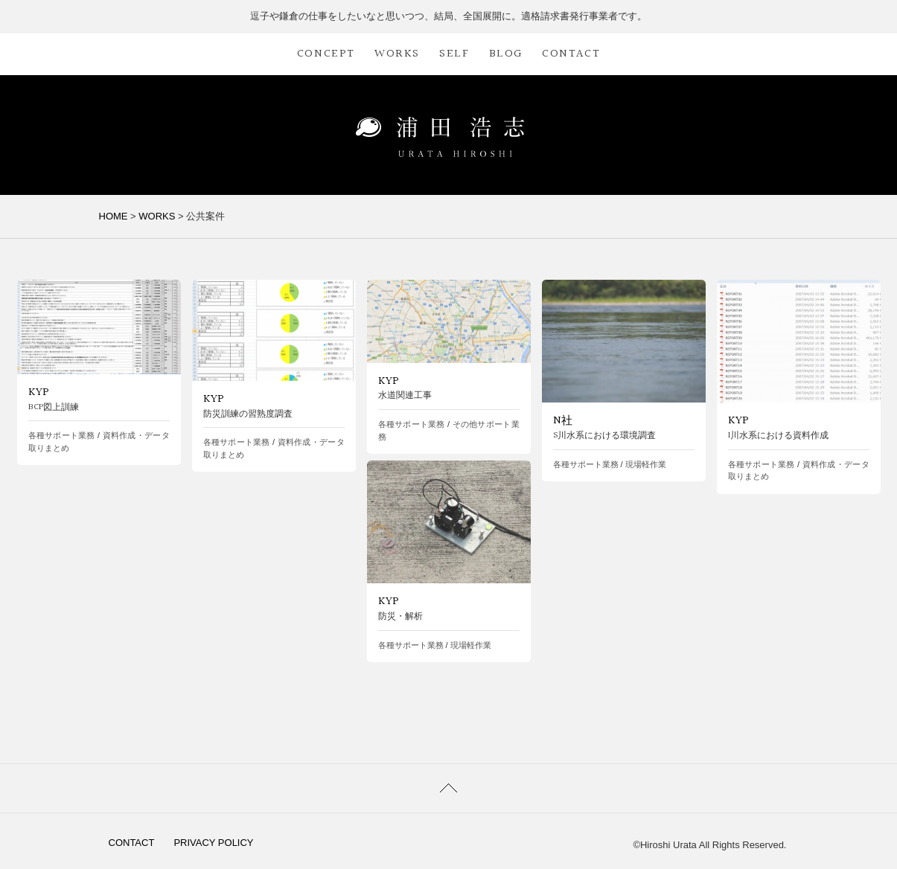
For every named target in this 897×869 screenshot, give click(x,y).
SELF (454, 54)
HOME (113, 216)
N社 (562, 420)
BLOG (506, 54)
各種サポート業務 (61, 435)
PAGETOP (448, 788)
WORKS (397, 54)
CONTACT (571, 54)
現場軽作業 (645, 464)
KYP (38, 392)
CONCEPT (326, 54)
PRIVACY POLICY (213, 842)
